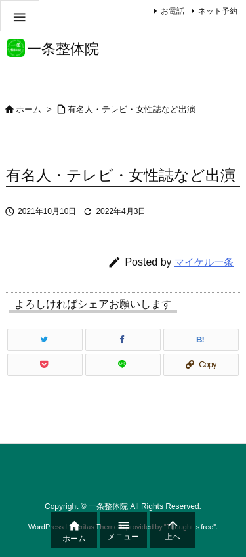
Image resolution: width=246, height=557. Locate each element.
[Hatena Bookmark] (201, 340)
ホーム (28, 109)
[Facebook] (123, 340)
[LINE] (123, 365)
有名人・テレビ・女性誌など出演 (131, 109)
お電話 (172, 11)
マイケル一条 (204, 262)
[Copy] (201, 365)
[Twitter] (45, 340)
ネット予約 (217, 11)
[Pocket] (45, 365)
